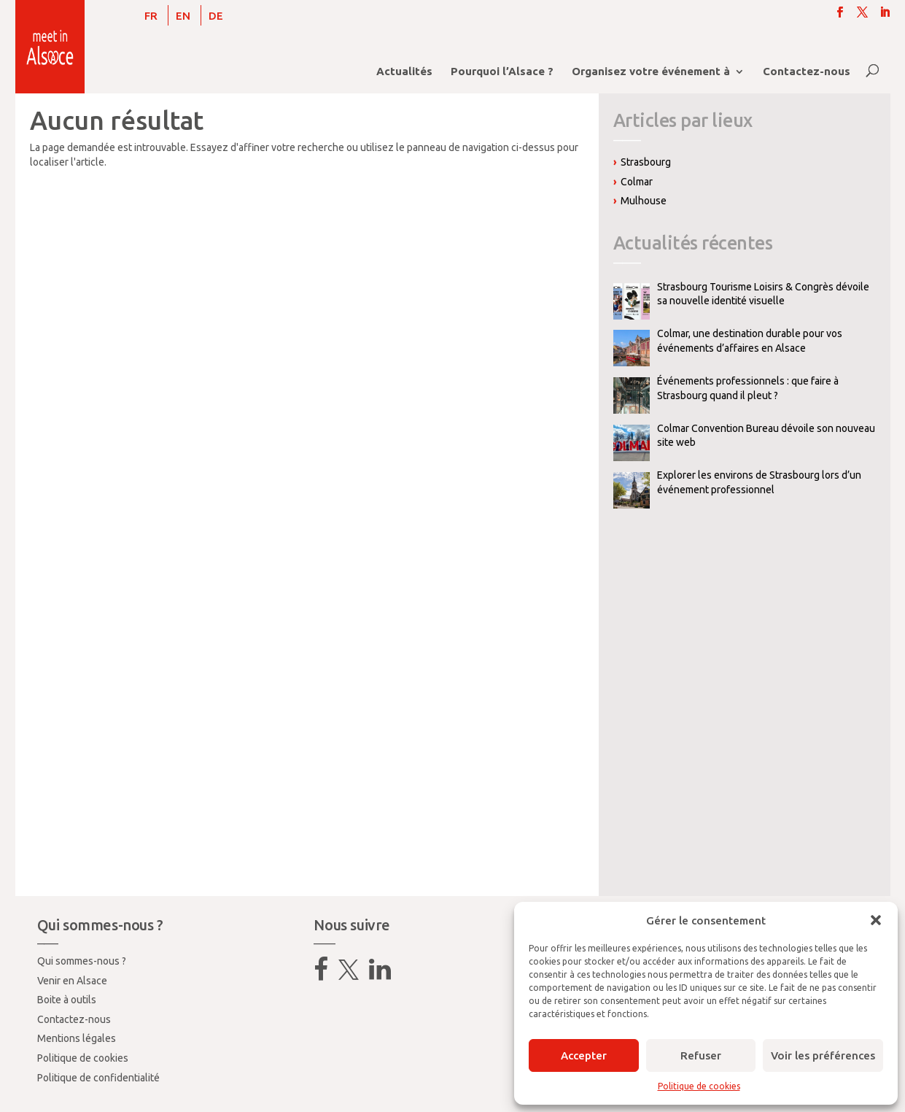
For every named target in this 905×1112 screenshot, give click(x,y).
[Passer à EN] (183, 15)
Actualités (404, 71)
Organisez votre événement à (651, 71)
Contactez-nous (806, 71)
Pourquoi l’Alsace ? (502, 71)
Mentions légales (76, 1038)
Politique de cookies (699, 1086)
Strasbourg (646, 162)
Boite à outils (66, 999)
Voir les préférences (823, 1055)
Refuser (700, 1055)
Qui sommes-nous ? (81, 961)
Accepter (584, 1055)
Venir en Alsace (72, 980)
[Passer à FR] (151, 15)
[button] (876, 920)
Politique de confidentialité (98, 1078)
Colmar (637, 182)
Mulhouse (644, 200)
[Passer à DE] (215, 15)
